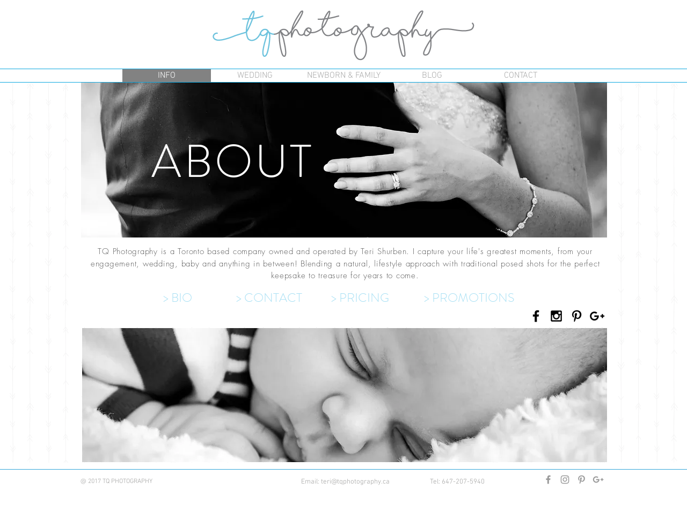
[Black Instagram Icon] (556, 316)
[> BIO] (199, 298)
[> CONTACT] (282, 298)
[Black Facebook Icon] (536, 316)
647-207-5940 (463, 482)
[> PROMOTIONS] (474, 298)
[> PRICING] (377, 298)
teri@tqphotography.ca (355, 482)
